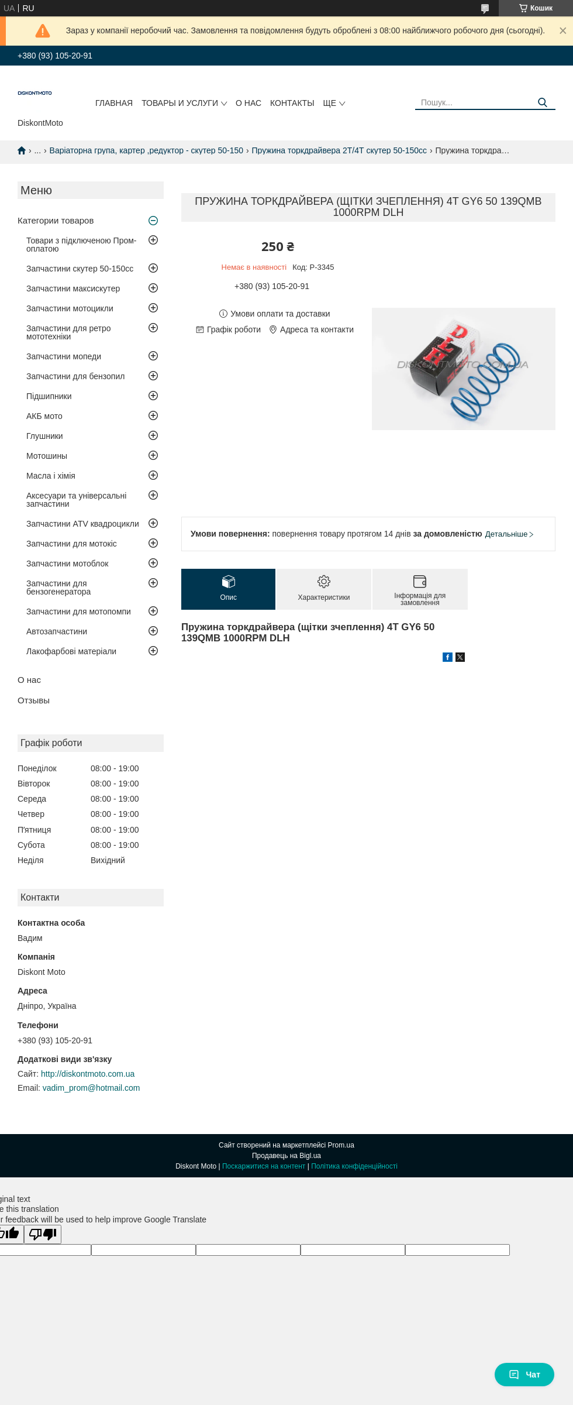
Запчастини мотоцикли (69, 308)
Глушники (44, 436)
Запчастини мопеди (63, 356)
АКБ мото (44, 416)
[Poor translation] (42, 1234)
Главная (114, 103)
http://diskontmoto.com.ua (87, 1073)
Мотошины (46, 456)
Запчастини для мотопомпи (78, 611)
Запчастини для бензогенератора (58, 587)
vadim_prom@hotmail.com (91, 1088)
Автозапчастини (56, 631)
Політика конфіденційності (354, 1166)
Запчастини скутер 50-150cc (79, 268)
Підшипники (48, 396)
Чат (524, 1374)
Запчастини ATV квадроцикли (82, 523)
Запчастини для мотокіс (71, 543)
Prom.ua (341, 1145)
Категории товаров (56, 220)
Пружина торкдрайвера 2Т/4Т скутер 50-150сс (339, 150)
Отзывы (34, 700)
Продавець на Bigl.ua (286, 1156)
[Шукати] (542, 102)
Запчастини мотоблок (67, 563)
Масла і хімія (50, 475)
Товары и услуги (179, 103)
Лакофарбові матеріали (71, 651)
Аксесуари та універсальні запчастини (76, 500)
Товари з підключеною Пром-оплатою (81, 244)
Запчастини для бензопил (75, 376)
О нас (248, 103)
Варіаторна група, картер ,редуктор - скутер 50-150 (147, 150)
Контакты (292, 103)
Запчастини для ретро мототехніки (68, 332)
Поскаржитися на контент (263, 1166)
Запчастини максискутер (73, 288)
